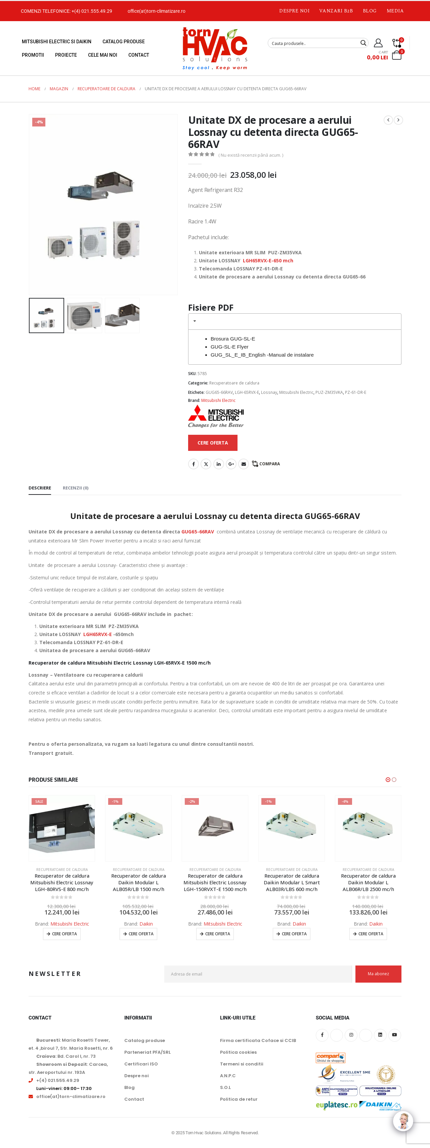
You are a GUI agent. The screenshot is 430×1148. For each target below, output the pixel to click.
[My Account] (378, 43)
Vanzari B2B (336, 10)
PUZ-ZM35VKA (329, 392)
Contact (138, 55)
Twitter (206, 464)
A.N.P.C (228, 1076)
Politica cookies (238, 1052)
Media (395, 10)
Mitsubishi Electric (296, 392)
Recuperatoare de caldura (234, 383)
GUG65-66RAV (219, 392)
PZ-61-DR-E (355, 392)
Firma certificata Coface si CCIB (258, 1040)
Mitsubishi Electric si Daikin (56, 41)
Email (243, 464)
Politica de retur (239, 1099)
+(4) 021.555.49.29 (92, 11)
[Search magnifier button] (363, 43)
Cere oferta (64, 934)
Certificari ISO (141, 1064)
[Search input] (314, 43)
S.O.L (225, 1087)
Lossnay (269, 392)
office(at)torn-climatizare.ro (156, 11)
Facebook (193, 464)
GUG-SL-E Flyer (230, 347)
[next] (398, 120)
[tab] (294, 321)
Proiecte (66, 55)
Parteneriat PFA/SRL (147, 1052)
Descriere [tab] (40, 488)
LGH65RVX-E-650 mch (268, 260)
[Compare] (397, 43)
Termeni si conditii (241, 1064)
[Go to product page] (62, 828)
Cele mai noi (102, 55)
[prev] (388, 120)
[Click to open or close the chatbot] (403, 1126)
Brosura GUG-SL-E (233, 339)
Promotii (33, 55)
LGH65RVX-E (97, 634)
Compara (269, 464)
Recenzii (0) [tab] (75, 488)
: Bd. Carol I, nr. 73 (66, 1056)
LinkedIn (218, 464)
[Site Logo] (215, 48)
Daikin (146, 924)
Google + (231, 464)
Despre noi (294, 10)
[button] (388, 780)
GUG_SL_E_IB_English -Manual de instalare (262, 355)
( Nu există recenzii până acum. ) (250, 155)
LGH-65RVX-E (247, 392)
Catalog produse (123, 41)
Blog (370, 10)
